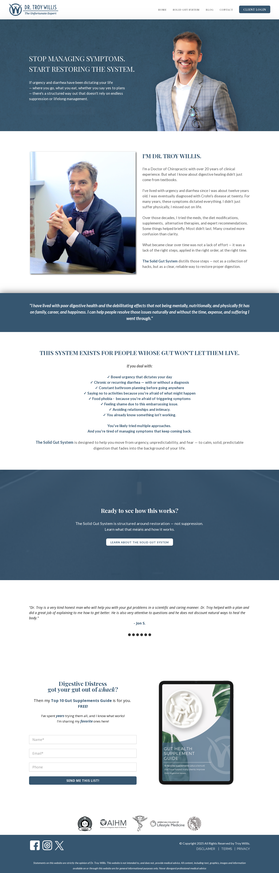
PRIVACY (243, 849)
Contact (226, 9)
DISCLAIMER (205, 849)
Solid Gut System (186, 9)
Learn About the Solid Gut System (64, 111)
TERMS (227, 849)
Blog (210, 9)
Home (162, 9)
